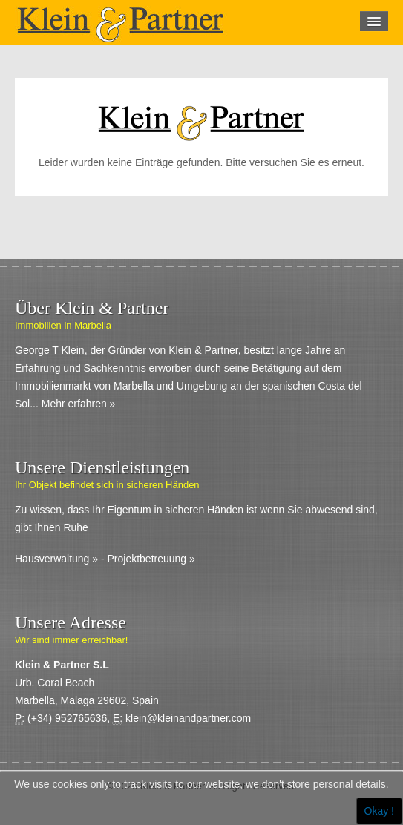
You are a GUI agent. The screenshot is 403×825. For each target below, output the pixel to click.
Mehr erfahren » (79, 404)
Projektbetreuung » (151, 559)
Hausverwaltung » (56, 559)
